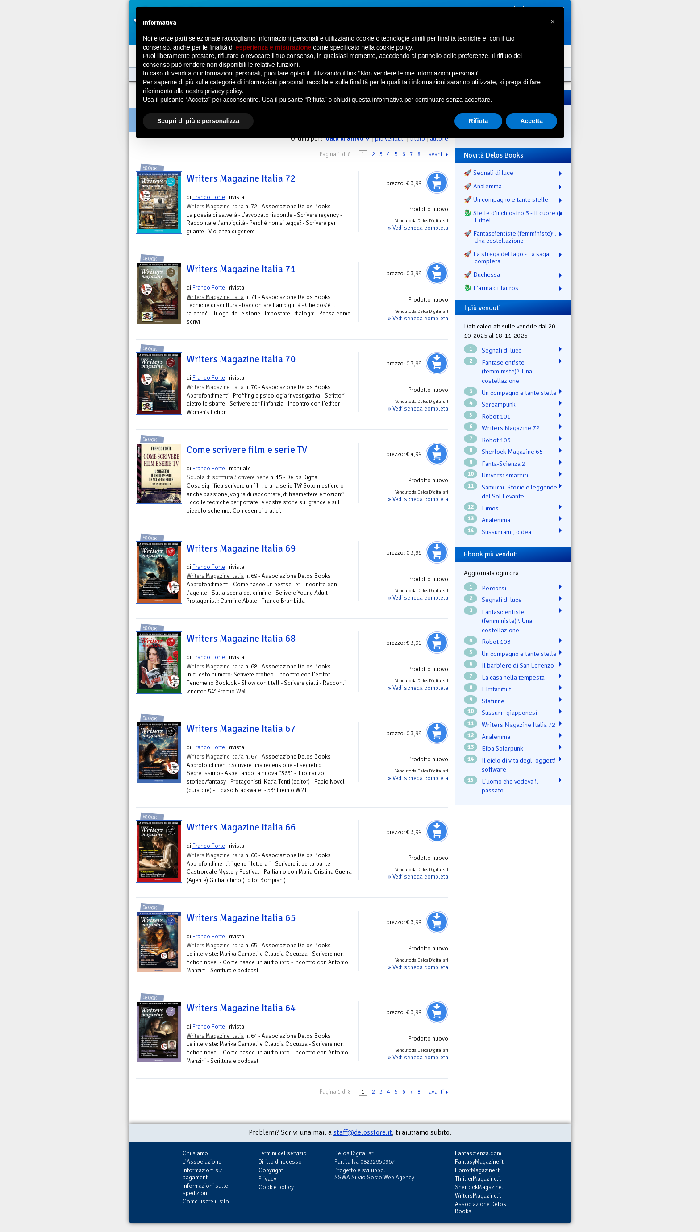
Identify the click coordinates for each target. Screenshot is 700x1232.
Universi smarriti (505, 475)
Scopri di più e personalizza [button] (198, 120)
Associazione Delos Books (480, 1207)
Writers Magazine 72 (511, 428)
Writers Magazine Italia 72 (241, 178)
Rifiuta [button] (478, 120)
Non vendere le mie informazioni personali (418, 73)
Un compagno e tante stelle (519, 393)
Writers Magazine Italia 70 (241, 359)
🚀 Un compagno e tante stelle (506, 199)
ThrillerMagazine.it (478, 1178)
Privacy (267, 1178)
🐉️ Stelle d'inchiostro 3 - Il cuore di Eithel (513, 216)
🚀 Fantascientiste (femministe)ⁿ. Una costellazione (510, 237)
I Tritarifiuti (497, 689)
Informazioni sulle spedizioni (205, 1189)
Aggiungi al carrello (437, 182)
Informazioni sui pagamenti (203, 1173)
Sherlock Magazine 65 (512, 452)
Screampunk (499, 404)
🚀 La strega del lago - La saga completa (506, 257)
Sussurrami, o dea (506, 532)
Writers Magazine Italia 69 (241, 548)
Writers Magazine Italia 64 (241, 1008)
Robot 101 (496, 416)
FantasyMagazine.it (479, 1162)
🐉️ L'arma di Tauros (491, 287)
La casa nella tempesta (513, 677)
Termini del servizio (282, 1153)
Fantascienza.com (478, 1153)
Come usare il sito (206, 1201)
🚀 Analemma (483, 186)
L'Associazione (202, 1162)
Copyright (270, 1170)
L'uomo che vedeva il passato (510, 786)
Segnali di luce (502, 350)
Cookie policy (276, 1187)
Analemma (496, 520)
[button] (553, 21)
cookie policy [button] (394, 47)
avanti (436, 154)
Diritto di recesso (280, 1162)
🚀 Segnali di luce (488, 172)
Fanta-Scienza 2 (503, 464)
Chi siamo (195, 1153)
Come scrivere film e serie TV (247, 450)
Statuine (493, 701)
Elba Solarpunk (502, 748)
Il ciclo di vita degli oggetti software (519, 765)
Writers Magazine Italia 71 (241, 269)
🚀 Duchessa (482, 274)
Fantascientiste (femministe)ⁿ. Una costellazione (507, 371)
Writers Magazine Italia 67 (241, 728)
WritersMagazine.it (478, 1195)
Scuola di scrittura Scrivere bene (228, 477)
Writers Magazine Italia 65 (241, 918)
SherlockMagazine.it (480, 1187)
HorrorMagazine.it (477, 1170)
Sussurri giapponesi (509, 713)
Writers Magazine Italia (215, 206)
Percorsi (494, 588)
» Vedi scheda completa (418, 228)
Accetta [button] (531, 120)
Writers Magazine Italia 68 (241, 638)
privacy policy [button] (223, 91)
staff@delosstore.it (362, 1132)
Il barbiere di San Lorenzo (518, 665)
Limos (490, 508)
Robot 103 (496, 440)
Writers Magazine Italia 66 (241, 827)
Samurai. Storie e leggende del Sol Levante (519, 492)
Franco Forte (208, 197)
